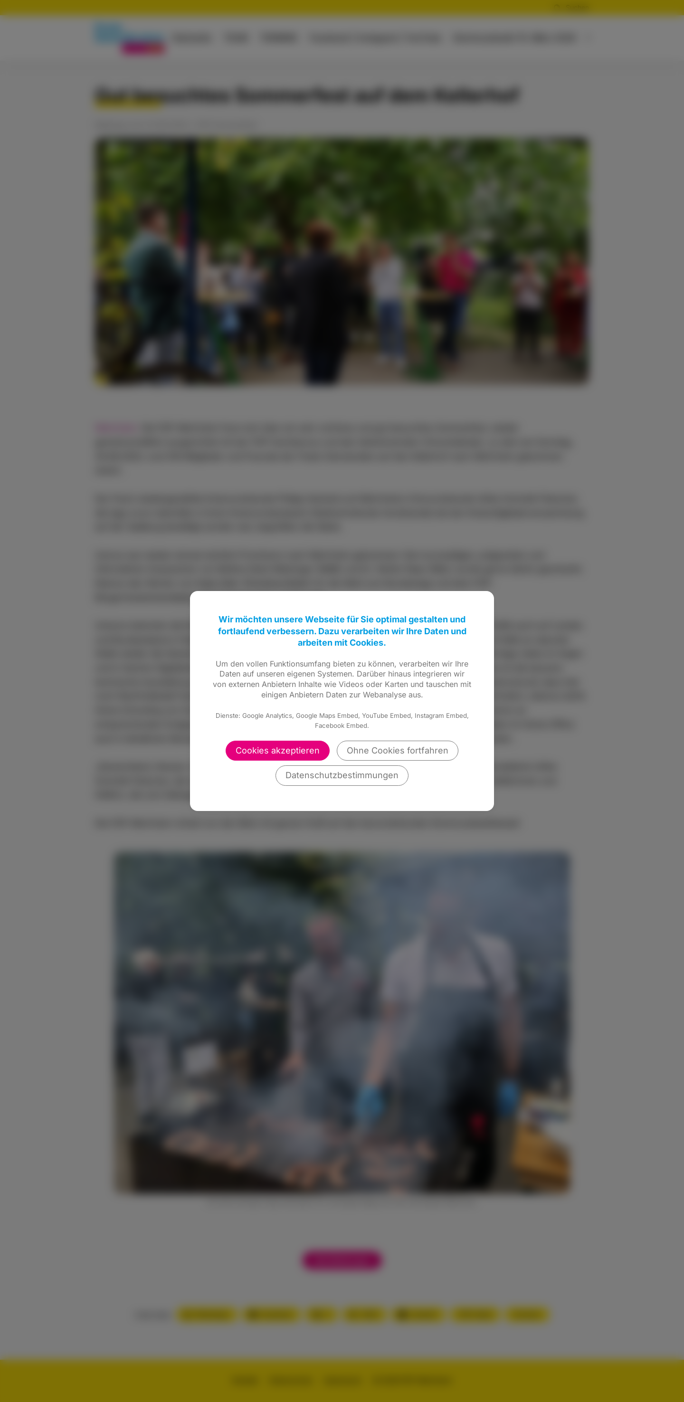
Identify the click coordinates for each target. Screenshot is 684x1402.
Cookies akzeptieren (278, 750)
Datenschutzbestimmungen (342, 775)
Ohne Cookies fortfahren (397, 750)
